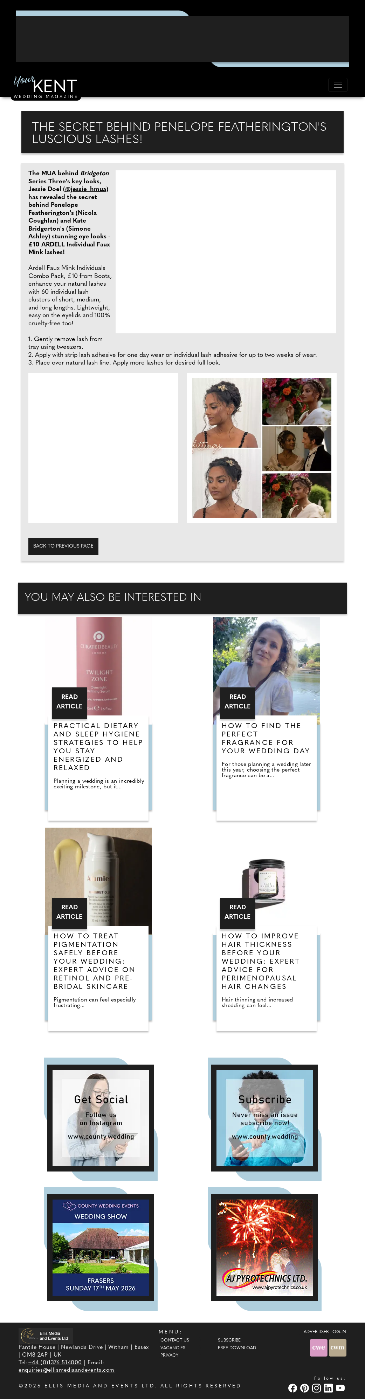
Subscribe (229, 1340)
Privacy (169, 1355)
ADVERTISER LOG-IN (325, 1332)
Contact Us (174, 1340)
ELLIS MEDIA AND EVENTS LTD (99, 1386)
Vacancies (172, 1348)
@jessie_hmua (85, 189)
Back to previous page (63, 546)
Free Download (237, 1348)
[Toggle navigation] (338, 85)
